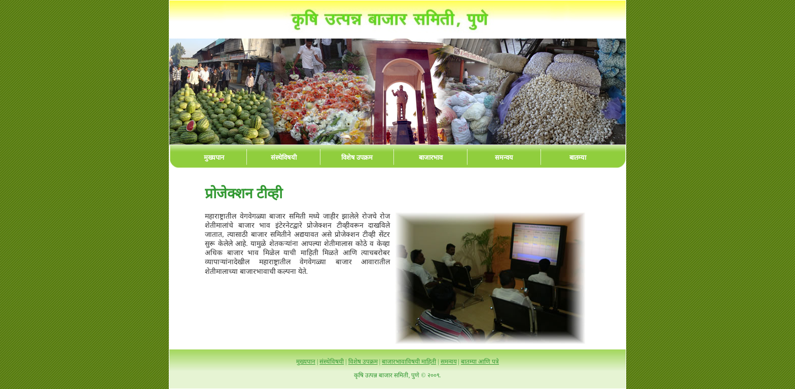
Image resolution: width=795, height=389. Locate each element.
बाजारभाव (431, 157)
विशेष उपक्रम (357, 157)
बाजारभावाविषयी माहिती (409, 361)
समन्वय (504, 157)
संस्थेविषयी (284, 157)
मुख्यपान (214, 157)
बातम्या (577, 157)
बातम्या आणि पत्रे (480, 361)
